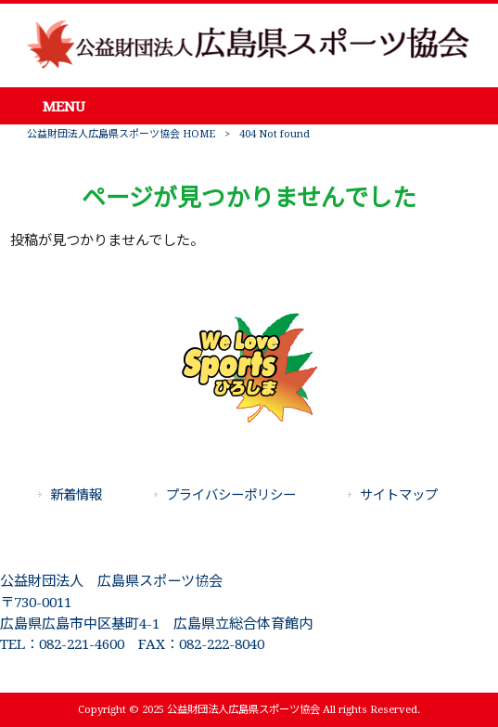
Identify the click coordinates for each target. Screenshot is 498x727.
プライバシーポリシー (231, 494)
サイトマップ (399, 494)
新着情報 (76, 494)
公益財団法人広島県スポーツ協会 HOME (121, 134)
